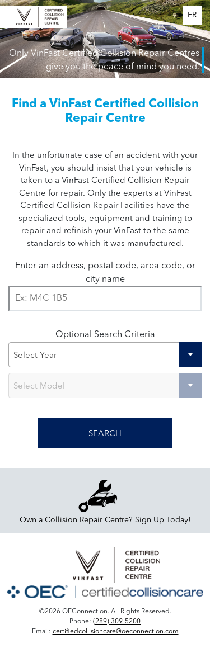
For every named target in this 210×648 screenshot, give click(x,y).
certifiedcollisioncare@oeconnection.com (116, 631)
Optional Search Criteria (105, 334)
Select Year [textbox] (35, 356)
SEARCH (105, 434)
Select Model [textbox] (39, 386)
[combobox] (105, 354)
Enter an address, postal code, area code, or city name (105, 273)
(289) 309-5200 (117, 621)
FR (192, 15)
